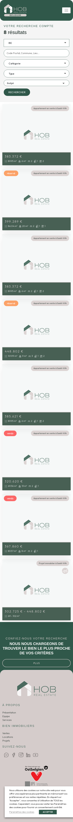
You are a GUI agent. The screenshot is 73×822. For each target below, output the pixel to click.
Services (7, 719)
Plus (36, 663)
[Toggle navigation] (66, 10)
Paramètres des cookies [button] (21, 811)
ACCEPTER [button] (48, 812)
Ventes (6, 733)
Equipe (6, 716)
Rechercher (16, 92)
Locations (7, 736)
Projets (6, 740)
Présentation (9, 712)
